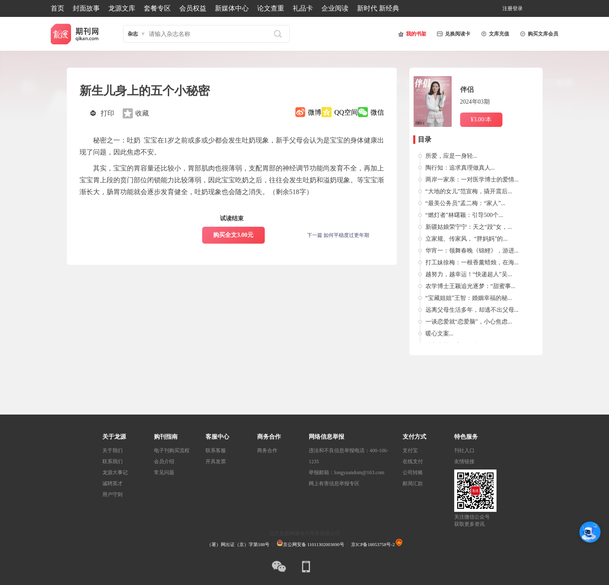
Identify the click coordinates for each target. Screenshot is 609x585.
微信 (377, 112)
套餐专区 (157, 8)
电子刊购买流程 (171, 450)
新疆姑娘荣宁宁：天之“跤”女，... (468, 227)
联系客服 (216, 450)
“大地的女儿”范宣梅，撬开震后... (468, 191)
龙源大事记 (115, 472)
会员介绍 (164, 461)
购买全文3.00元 (233, 235)
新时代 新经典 (378, 8)
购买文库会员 (538, 34)
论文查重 (270, 8)
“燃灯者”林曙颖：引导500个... (464, 215)
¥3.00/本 (481, 119)
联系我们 (112, 461)
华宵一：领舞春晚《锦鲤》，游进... (472, 250)
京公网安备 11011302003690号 (310, 544)
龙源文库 (121, 8)
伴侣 (467, 89)
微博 (314, 112)
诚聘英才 (112, 483)
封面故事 (86, 8)
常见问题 (164, 472)
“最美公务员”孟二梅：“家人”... (465, 203)
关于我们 (112, 450)
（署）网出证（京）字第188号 (238, 544)
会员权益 (192, 8)
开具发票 (216, 461)
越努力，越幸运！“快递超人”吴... (468, 274)
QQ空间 (345, 112)
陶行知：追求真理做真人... (460, 168)
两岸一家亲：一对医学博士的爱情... (472, 179)
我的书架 (411, 34)
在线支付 (413, 461)
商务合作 (267, 450)
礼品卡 (303, 8)
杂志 (133, 34)
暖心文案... (439, 333)
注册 (507, 8)
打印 (107, 113)
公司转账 (413, 472)
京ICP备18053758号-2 (373, 544)
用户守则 (112, 494)
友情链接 (464, 461)
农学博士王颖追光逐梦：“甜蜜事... (470, 286)
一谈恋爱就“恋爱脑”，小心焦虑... (468, 322)
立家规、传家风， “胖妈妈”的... (466, 239)
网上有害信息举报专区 (334, 483)
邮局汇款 (413, 483)
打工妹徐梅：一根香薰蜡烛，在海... (472, 262)
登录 (518, 8)
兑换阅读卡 (452, 34)
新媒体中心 (232, 8)
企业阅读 (334, 8)
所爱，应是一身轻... (451, 156)
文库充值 (494, 34)
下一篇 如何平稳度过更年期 (338, 235)
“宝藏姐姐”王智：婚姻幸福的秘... (468, 298)
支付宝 (410, 450)
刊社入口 (464, 450)
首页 (57, 8)
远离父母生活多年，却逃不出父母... (472, 310)
